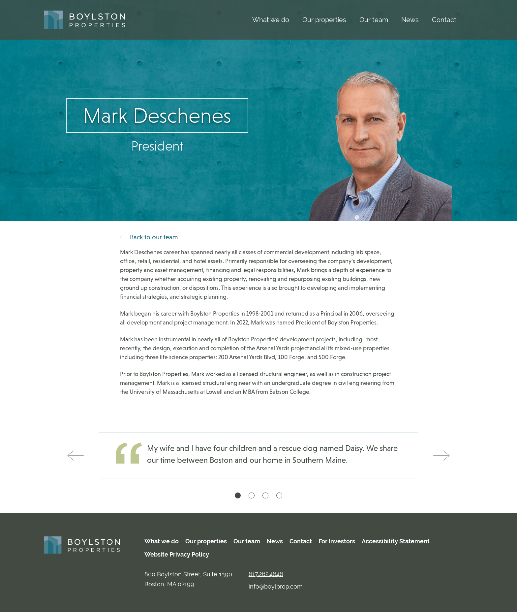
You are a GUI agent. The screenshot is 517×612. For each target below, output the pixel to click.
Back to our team (149, 237)
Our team (373, 19)
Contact (444, 19)
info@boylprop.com (276, 586)
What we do (270, 19)
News (410, 19)
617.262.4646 (266, 573)
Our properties (324, 19)
